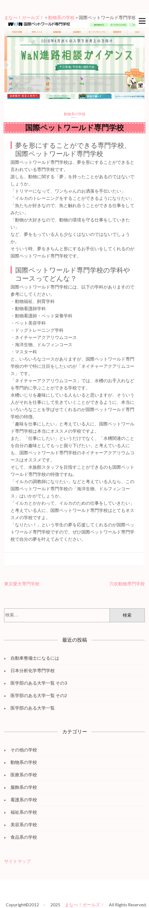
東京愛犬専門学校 (22, 583)
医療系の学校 (24, 774)
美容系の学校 (24, 824)
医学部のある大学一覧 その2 (39, 695)
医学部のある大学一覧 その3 (39, 682)
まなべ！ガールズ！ (84, 904)
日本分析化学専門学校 (33, 670)
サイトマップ (17, 861)
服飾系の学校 (24, 787)
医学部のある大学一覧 (33, 707)
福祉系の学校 (24, 812)
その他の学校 (24, 749)
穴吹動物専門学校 (127, 583)
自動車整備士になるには (35, 657)
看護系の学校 (24, 799)
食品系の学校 (24, 837)
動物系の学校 (74, 114)
